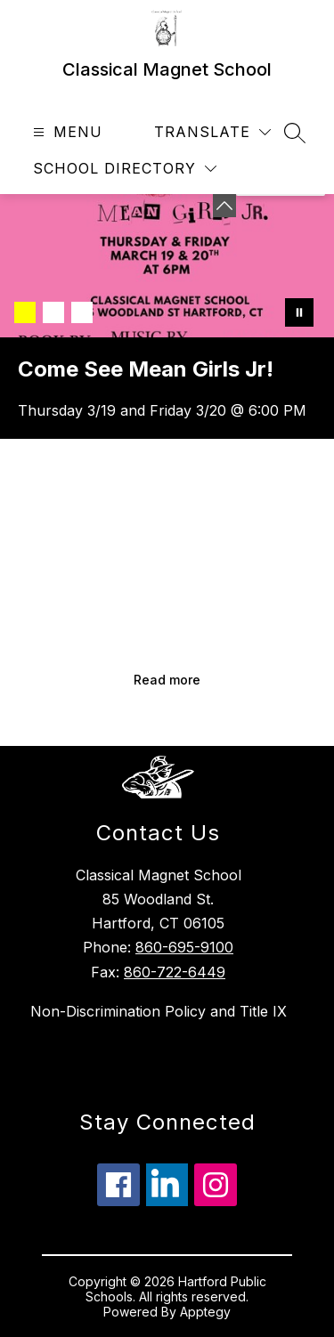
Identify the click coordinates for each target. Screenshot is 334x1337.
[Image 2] (53, 312)
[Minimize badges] (224, 205)
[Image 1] (25, 312)
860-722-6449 (174, 972)
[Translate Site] (212, 132)
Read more (167, 679)
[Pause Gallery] (299, 312)
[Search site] (294, 132)
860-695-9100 (184, 947)
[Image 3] (82, 312)
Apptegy (205, 1311)
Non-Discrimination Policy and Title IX (158, 1011)
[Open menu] (65, 132)
